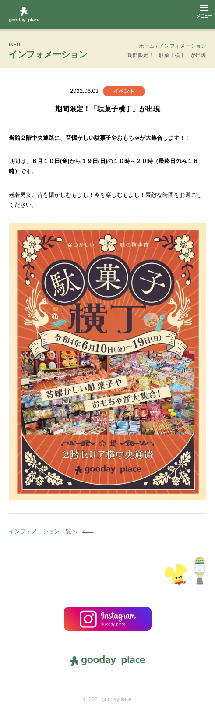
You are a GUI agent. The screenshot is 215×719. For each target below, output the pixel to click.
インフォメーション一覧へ (43, 531)
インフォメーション (182, 46)
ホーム (147, 46)
